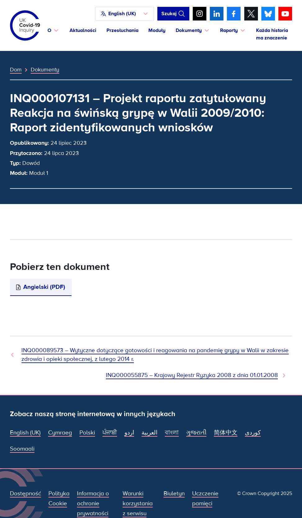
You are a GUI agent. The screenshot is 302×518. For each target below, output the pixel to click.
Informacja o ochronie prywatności (93, 503)
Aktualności (83, 30)
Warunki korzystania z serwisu (138, 503)
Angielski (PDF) (44, 287)
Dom (16, 69)
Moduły (156, 30)
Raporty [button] (229, 30)
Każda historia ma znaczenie (272, 34)
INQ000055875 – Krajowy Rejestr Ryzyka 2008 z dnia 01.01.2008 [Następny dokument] (192, 375)
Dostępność (25, 493)
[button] (124, 13)
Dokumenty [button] (189, 30)
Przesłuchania (122, 30)
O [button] (49, 30)
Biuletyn (174, 493)
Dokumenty (45, 69)
